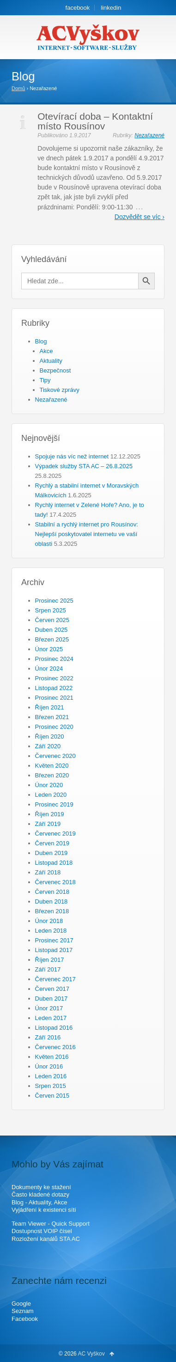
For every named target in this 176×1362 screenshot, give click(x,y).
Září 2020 (48, 746)
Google (21, 1303)
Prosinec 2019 (54, 804)
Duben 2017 (51, 998)
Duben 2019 (51, 852)
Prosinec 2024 (54, 658)
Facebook (25, 1318)
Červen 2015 (52, 1095)
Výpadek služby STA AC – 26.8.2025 (84, 466)
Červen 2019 (52, 843)
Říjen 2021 (49, 707)
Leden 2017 (51, 1017)
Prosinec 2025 (54, 600)
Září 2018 (48, 872)
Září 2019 (48, 823)
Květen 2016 (52, 1056)
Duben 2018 (51, 901)
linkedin (111, 8)
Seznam (23, 1310)
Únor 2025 (49, 649)
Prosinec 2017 (54, 940)
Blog (41, 341)
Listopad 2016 (54, 1027)
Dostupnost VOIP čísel (42, 1231)
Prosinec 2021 (54, 697)
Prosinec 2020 (54, 726)
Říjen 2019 (49, 814)
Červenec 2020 (55, 755)
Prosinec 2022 (54, 678)
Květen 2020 (52, 765)
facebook (78, 8)
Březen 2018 (52, 911)
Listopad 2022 (54, 687)
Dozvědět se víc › (139, 216)
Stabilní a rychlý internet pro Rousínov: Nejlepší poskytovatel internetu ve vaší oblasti (86, 534)
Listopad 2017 (54, 950)
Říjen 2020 (49, 736)
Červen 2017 (52, 988)
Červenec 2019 (55, 833)
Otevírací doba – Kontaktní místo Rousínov (95, 121)
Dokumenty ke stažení (41, 1187)
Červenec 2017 (55, 979)
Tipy (45, 380)
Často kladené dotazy (40, 1194)
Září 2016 (48, 1037)
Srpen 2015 (50, 1085)
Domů (18, 88)
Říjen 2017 (49, 959)
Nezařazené (149, 135)
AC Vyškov (91, 1353)
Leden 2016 (51, 1076)
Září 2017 (48, 969)
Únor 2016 (49, 1066)
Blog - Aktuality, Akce (39, 1202)
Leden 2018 (51, 930)
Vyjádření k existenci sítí (44, 1209)
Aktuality (51, 360)
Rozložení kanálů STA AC (46, 1238)
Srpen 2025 (50, 610)
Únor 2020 (49, 785)
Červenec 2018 (55, 882)
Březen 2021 (52, 717)
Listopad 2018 (54, 862)
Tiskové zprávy (59, 389)
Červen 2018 (52, 891)
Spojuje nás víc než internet (72, 456)
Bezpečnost (55, 370)
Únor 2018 (49, 920)
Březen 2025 (52, 639)
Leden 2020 (51, 794)
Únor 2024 (49, 668)
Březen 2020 (52, 775)
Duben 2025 (51, 629)
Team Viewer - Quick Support (51, 1223)
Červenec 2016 (55, 1047)
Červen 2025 (52, 620)
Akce (46, 351)
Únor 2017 (49, 1008)
